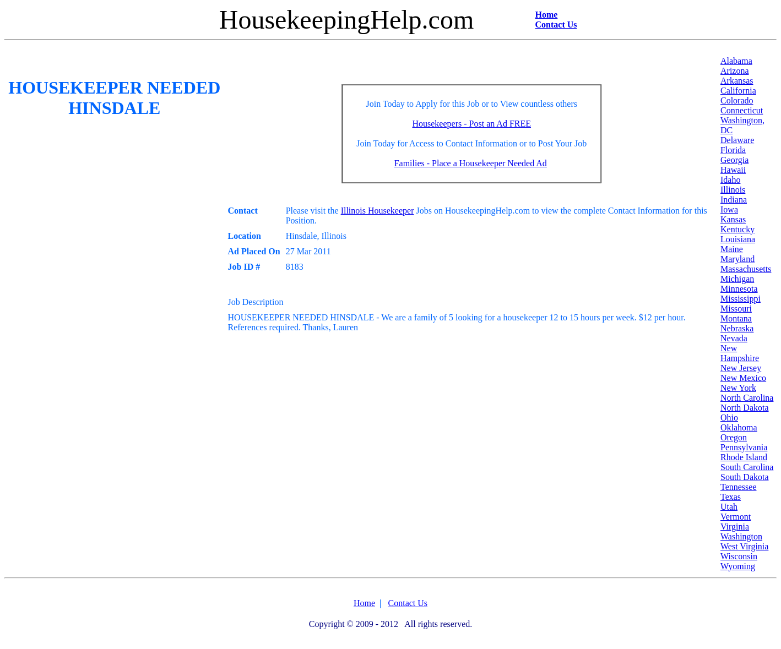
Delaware (737, 140)
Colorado (736, 100)
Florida (733, 150)
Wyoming (737, 566)
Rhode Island (743, 457)
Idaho (730, 179)
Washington (741, 536)
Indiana (733, 199)
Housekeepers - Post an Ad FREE (471, 123)
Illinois (732, 189)
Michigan (737, 278)
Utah (728, 506)
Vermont (735, 516)
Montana (736, 318)
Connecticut (741, 110)
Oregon (733, 437)
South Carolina (746, 467)
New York (738, 387)
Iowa (729, 209)
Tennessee (738, 487)
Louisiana (737, 239)
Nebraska (736, 328)
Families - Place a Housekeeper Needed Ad (470, 163)
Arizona (734, 70)
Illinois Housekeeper (377, 210)
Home (546, 14)
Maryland (737, 259)
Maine (731, 249)
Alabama (736, 61)
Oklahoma (738, 427)
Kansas (733, 219)
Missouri (736, 308)
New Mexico (743, 378)
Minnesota (739, 288)
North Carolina (746, 397)
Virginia (734, 526)
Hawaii (733, 169)
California (738, 90)
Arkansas (736, 80)
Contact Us (556, 24)
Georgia (734, 160)
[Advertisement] (425, 69)
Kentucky (737, 229)
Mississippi (740, 298)
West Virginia (744, 546)
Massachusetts (745, 269)
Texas (730, 496)
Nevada (733, 338)
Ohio (729, 417)
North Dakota (744, 407)
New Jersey (740, 368)
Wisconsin (738, 556)
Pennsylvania (743, 447)
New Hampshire (739, 353)
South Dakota (744, 477)
